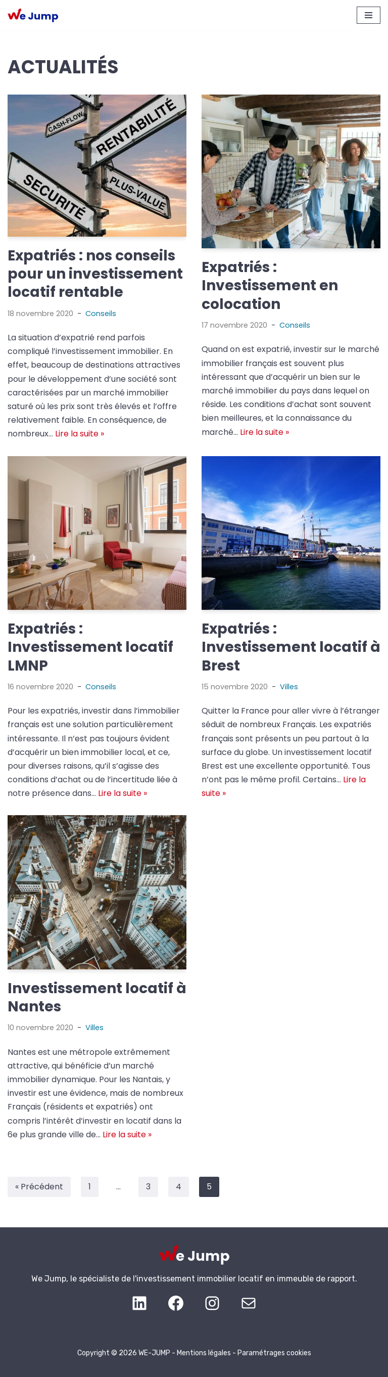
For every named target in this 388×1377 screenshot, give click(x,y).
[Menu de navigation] (368, 15)
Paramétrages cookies (274, 1353)
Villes (289, 687)
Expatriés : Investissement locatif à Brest (291, 647)
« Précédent (39, 1186)
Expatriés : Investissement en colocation (270, 285)
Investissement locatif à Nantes (97, 997)
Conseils (100, 313)
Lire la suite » (79, 433)
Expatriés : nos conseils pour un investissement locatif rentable (95, 274)
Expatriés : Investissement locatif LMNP (90, 647)
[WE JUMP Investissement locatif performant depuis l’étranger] (33, 15)
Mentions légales (204, 1353)
